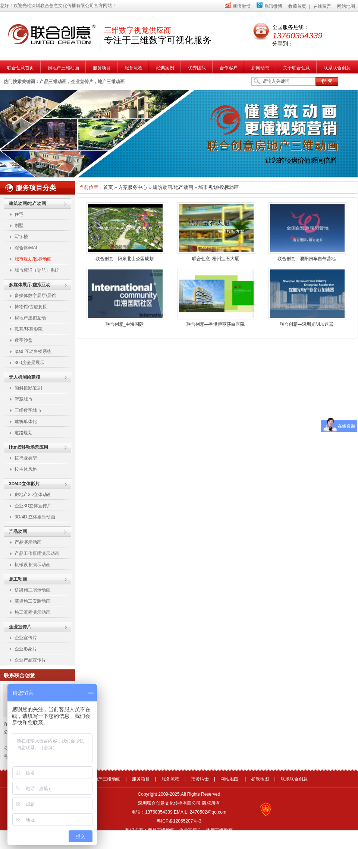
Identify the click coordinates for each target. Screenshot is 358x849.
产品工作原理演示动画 (37, 553)
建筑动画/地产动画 (27, 203)
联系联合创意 (294, 779)
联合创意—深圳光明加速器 (306, 324)
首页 (108, 187)
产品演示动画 (28, 542)
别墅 (19, 225)
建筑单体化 (26, 421)
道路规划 (23, 432)
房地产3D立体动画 (33, 494)
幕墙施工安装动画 (32, 601)
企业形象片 (26, 648)
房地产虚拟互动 (30, 318)
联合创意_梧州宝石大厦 (215, 258)
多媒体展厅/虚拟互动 (29, 284)
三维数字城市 (28, 410)
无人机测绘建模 (24, 377)
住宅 (19, 214)
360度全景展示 (29, 362)
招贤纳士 (200, 779)
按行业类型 (26, 458)
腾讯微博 (269, 6)
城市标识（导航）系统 (37, 270)
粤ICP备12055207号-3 (179, 821)
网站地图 (346, 6)
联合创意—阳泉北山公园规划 (124, 258)
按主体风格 (26, 469)
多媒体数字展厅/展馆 (35, 295)
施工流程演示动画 (32, 612)
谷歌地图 (260, 779)
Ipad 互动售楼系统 (33, 351)
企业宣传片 (20, 626)
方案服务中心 (132, 187)
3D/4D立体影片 (24, 483)
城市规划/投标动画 (33, 259)
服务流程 (170, 779)
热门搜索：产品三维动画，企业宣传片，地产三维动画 (179, 830)
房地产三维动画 (104, 779)
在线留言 (322, 6)
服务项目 (141, 779)
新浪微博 (238, 6)
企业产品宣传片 (30, 660)
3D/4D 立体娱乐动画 (35, 517)
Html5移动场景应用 (28, 447)
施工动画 (18, 579)
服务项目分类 (36, 188)
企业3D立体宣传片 (33, 505)
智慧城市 (23, 399)
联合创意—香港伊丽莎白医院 (215, 324)
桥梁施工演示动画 (32, 590)
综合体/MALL (28, 247)
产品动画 (18, 531)
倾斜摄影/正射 (29, 388)
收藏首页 (297, 6)
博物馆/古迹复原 (31, 306)
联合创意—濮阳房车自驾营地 (306, 258)
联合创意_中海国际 (125, 324)
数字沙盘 (23, 340)
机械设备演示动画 (32, 564)
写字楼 (21, 236)
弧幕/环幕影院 (29, 329)
